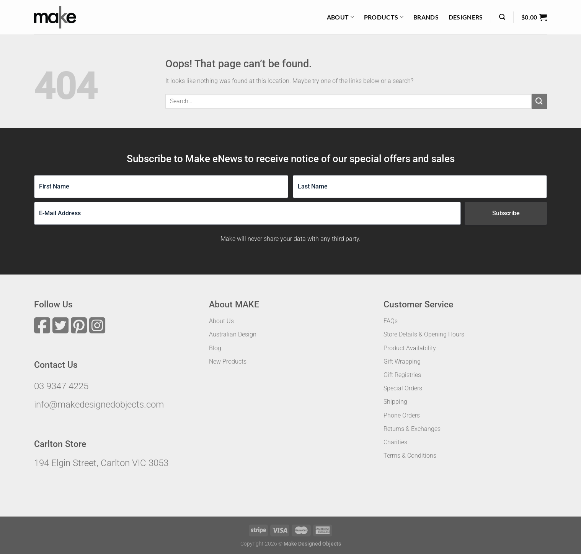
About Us (221, 321)
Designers (466, 17)
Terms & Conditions (410, 455)
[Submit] (539, 101)
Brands (426, 17)
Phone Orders (402, 415)
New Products (227, 361)
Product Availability (410, 348)
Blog (215, 348)
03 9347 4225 (61, 386)
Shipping (395, 401)
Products (383, 17)
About (340, 17)
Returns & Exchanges (412, 428)
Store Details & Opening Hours (424, 334)
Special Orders (403, 388)
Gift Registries (402, 375)
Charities (395, 442)
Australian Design (232, 334)
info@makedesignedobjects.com (99, 404)
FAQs (391, 321)
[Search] (502, 17)
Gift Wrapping (402, 361)
